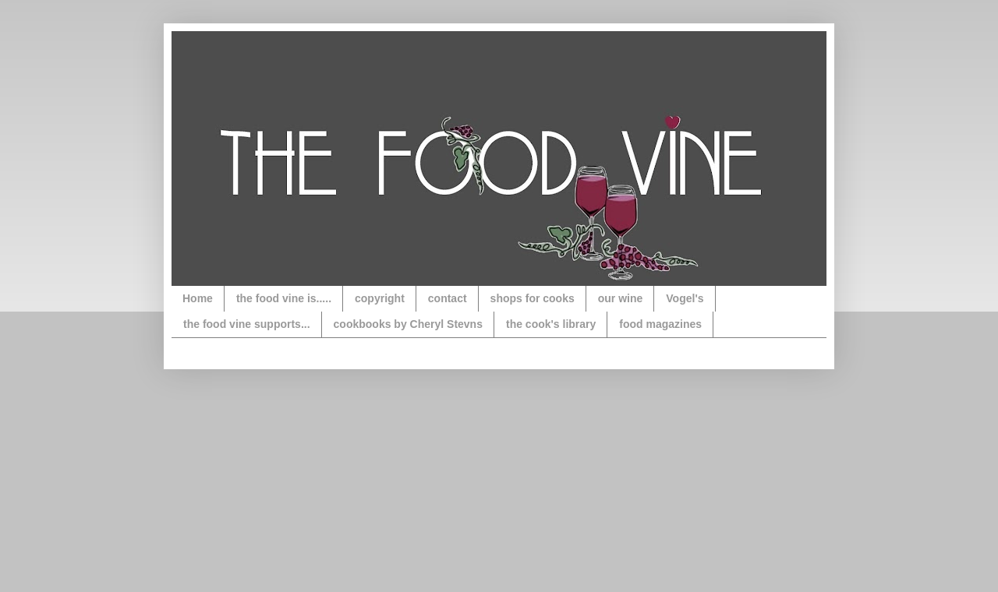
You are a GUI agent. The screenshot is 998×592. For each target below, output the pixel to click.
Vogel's (684, 298)
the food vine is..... (283, 298)
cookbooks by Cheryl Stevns (408, 324)
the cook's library (551, 324)
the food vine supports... (246, 324)
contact (447, 298)
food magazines (660, 324)
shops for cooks (532, 298)
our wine (620, 298)
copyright (380, 298)
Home (197, 298)
